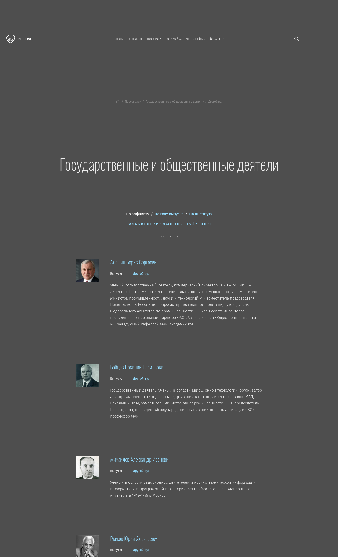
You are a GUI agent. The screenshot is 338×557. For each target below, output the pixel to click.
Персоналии (133, 101)
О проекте (120, 39)
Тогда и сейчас (174, 39)
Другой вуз (141, 274)
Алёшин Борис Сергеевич (134, 262)
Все (130, 224)
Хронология (135, 39)
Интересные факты (196, 39)
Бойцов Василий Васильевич (137, 367)
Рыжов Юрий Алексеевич (134, 538)
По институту (200, 214)
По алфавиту (137, 214)
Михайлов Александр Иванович (140, 459)
